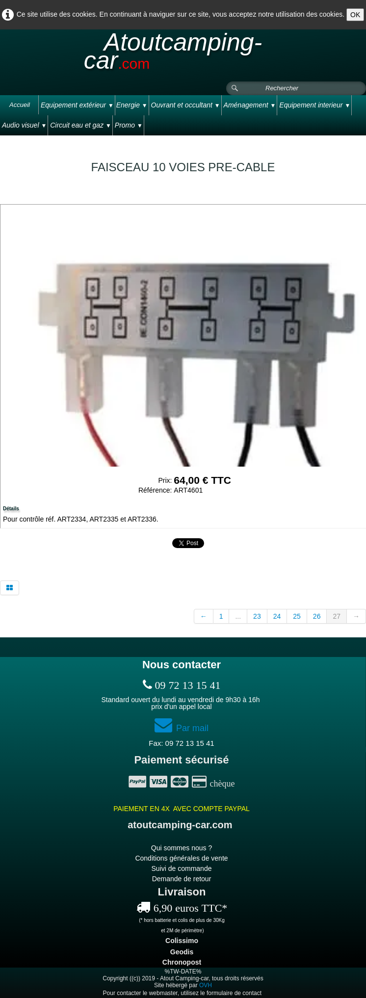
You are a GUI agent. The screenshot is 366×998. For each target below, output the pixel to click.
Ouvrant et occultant (185, 105)
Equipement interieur (314, 105)
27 (336, 616)
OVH (205, 985)
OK (355, 15)
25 (297, 616)
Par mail (182, 728)
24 (277, 616)
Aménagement (250, 105)
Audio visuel (24, 125)
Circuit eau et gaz (80, 125)
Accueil (19, 104)
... (238, 616)
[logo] (183, 55)
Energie (132, 105)
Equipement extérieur (77, 105)
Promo (129, 125)
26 (317, 616)
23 (257, 616)
